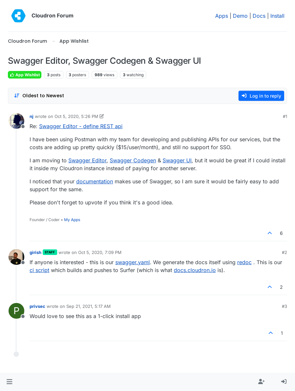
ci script (39, 270)
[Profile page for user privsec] (16, 311)
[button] (9, 381)
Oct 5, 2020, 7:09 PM (100, 252)
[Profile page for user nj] (16, 121)
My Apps (72, 219)
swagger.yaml (132, 262)
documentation (94, 181)
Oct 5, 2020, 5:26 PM (76, 116)
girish (35, 252)
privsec (37, 306)
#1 (285, 116)
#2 (284, 252)
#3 (284, 306)
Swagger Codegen (133, 160)
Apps (221, 15)
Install (277, 15)
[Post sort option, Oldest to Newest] (39, 96)
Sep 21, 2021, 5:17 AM (88, 306)
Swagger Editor (87, 160)
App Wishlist (25, 74)
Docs (259, 15)
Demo (240, 15)
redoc (244, 262)
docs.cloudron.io (195, 270)
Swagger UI (177, 160)
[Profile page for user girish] (16, 257)
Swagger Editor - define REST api (81, 126)
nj (32, 116)
